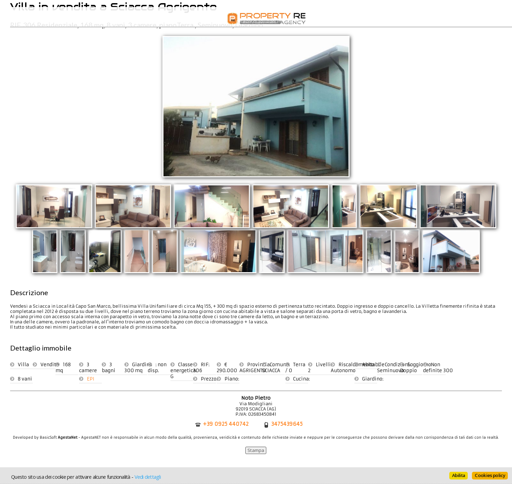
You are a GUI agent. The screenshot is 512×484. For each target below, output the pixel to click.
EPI (90, 379)
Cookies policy (490, 475)
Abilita (458, 475)
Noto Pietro (255, 398)
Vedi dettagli (148, 476)
